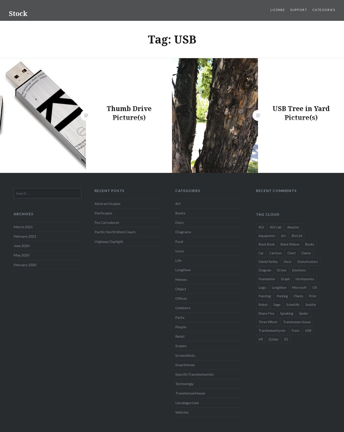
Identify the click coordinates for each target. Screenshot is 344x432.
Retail (180, 336)
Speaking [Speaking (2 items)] (286, 313)
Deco (179, 222)
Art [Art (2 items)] (283, 236)
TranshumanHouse (190, 393)
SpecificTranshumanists (194, 374)
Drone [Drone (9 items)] (281, 270)
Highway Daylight (109, 241)
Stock (18, 13)
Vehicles (182, 412)
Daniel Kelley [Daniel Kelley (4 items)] (268, 262)
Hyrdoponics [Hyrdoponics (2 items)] (305, 279)
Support (298, 10)
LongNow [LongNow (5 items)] (279, 287)
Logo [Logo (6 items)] (262, 287)
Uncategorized (187, 403)
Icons (179, 251)
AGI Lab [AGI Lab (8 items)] (275, 227)
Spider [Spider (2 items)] (303, 313)
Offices (181, 298)
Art (178, 203)
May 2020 (21, 255)
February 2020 (25, 265)
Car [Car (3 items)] (261, 253)
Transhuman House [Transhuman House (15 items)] (297, 322)
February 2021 (25, 236)
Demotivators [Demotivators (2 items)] (307, 262)
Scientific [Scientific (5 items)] (293, 305)
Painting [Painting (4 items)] (264, 296)
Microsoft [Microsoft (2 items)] (299, 287)
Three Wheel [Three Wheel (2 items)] (267, 322)
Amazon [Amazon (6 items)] (293, 227)
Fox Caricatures (107, 222)
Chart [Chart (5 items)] (291, 253)
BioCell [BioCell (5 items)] (297, 236)
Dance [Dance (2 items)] (306, 253)
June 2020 (21, 246)
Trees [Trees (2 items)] (295, 330)
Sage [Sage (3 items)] (277, 305)
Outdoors (182, 308)
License (278, 10)
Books (180, 213)
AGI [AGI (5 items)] (261, 227)
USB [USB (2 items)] (308, 330)
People (180, 327)
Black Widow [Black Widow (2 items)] (289, 244)
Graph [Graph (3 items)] (285, 279)
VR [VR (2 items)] (260, 339)
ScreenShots (185, 355)
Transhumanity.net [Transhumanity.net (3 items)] (271, 330)
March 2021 (23, 227)
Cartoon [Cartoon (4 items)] (275, 253)
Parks (180, 317)
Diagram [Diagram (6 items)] (264, 270)
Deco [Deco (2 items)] (288, 262)
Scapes (180, 346)
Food (179, 241)
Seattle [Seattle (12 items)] (310, 305)
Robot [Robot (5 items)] (263, 305)
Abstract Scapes (107, 203)
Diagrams (183, 232)
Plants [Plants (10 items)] (298, 296)
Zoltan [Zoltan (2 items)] (273, 339)
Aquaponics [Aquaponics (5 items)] (266, 236)
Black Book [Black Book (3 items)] (266, 244)
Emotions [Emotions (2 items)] (299, 270)
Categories (323, 10)
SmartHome (185, 365)
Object (180, 289)
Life (178, 260)
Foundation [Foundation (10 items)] (266, 279)
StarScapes (103, 213)
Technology (184, 384)
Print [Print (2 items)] (312, 296)
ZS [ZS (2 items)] (286, 339)
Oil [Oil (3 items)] (314, 287)
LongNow (183, 270)
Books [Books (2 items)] (309, 244)
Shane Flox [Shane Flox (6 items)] (266, 313)
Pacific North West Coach (115, 232)
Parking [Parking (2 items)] (282, 296)
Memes (181, 279)
